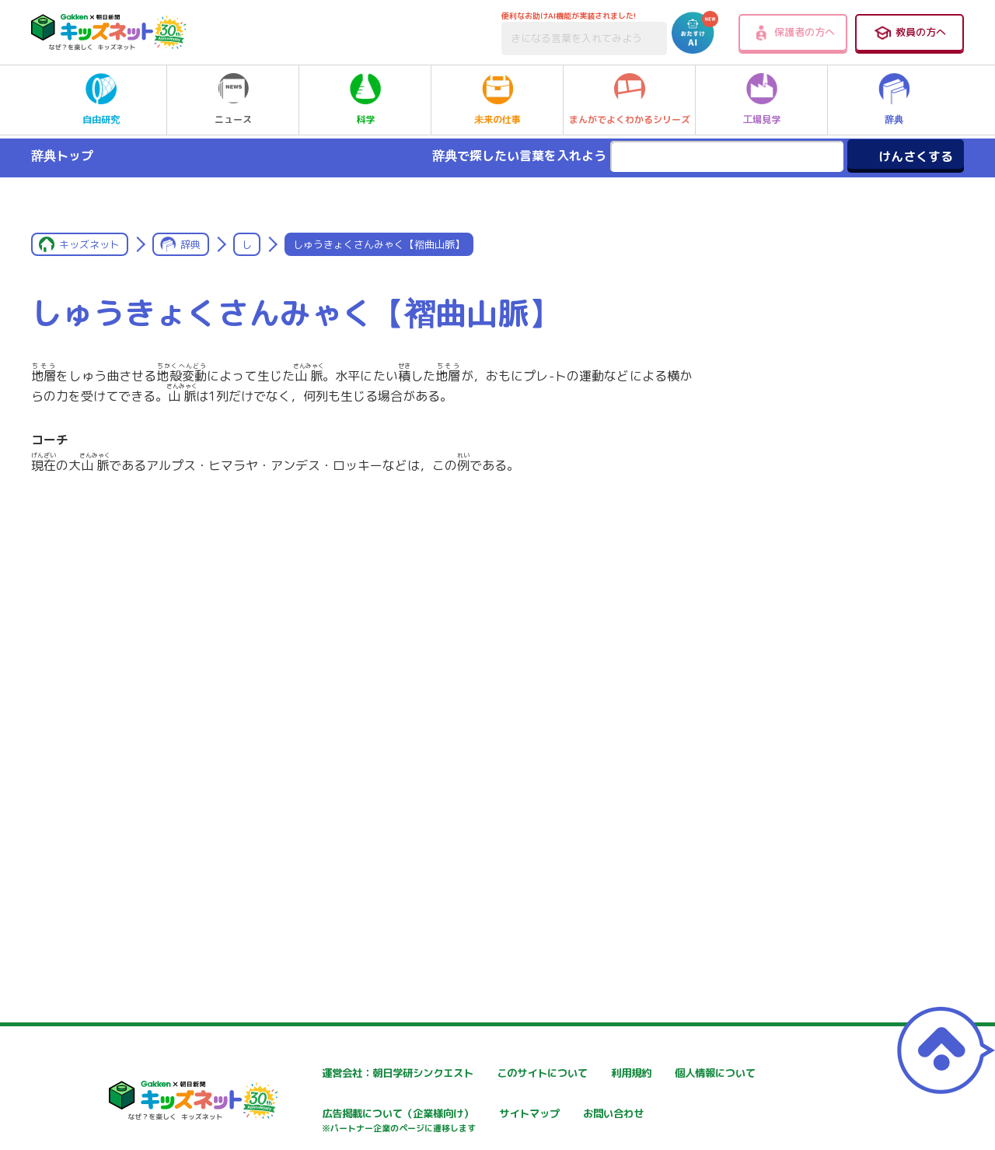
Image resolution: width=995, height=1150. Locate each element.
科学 (365, 99)
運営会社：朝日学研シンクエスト (346, 1073)
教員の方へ (909, 32)
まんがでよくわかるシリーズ (629, 99)
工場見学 (761, 99)
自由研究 (101, 99)
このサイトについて (501, 1073)
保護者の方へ (793, 32)
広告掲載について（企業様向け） (533, 1122)
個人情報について (308, 1114)
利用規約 (660, 1073)
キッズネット (89, 244)
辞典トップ (62, 155)
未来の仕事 (497, 99)
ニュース (233, 99)
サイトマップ (670, 1114)
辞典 (893, 99)
